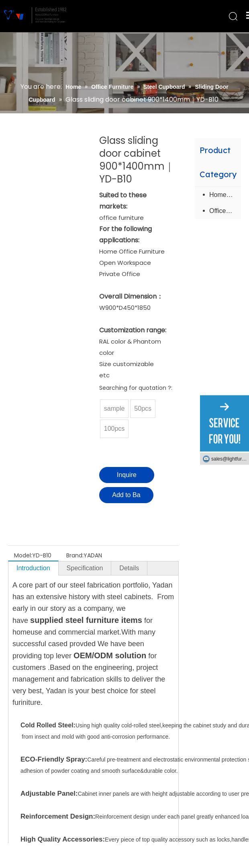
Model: (23, 555)
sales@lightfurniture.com (230, 459)
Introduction (33, 568)
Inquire (127, 474)
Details (129, 568)
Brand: (75, 555)
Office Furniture (225, 210)
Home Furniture (225, 194)
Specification (85, 568)
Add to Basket (126, 497)
